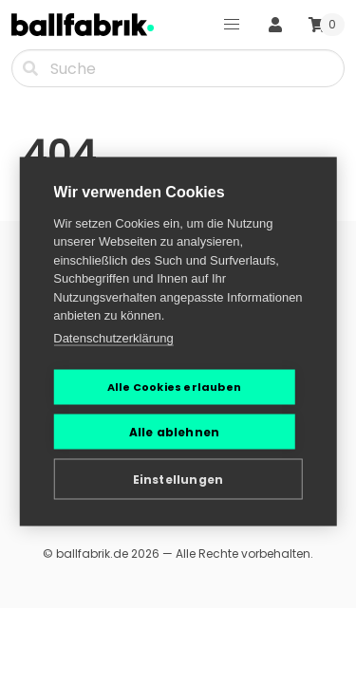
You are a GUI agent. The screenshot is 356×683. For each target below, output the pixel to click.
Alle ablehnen (174, 431)
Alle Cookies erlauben (174, 387)
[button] (231, 24)
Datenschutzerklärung (113, 337)
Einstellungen (178, 479)
